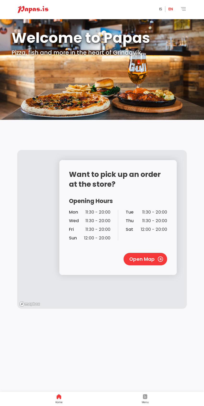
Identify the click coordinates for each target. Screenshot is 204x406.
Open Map (146, 259)
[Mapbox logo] (29, 304)
